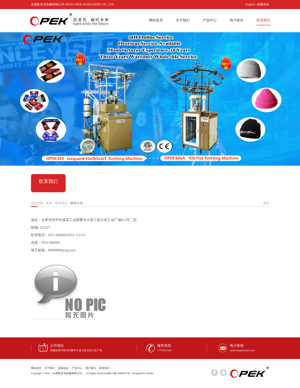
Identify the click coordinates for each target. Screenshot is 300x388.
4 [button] (157, 158)
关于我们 (183, 20)
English (250, 4)
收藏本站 (263, 4)
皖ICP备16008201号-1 (119, 373)
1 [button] (144, 158)
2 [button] (150, 158)
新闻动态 (63, 368)
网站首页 (156, 20)
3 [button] (153, 158)
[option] (150, 99)
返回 (266, 203)
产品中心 (210, 20)
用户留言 (236, 20)
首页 (49, 203)
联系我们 (263, 20)
